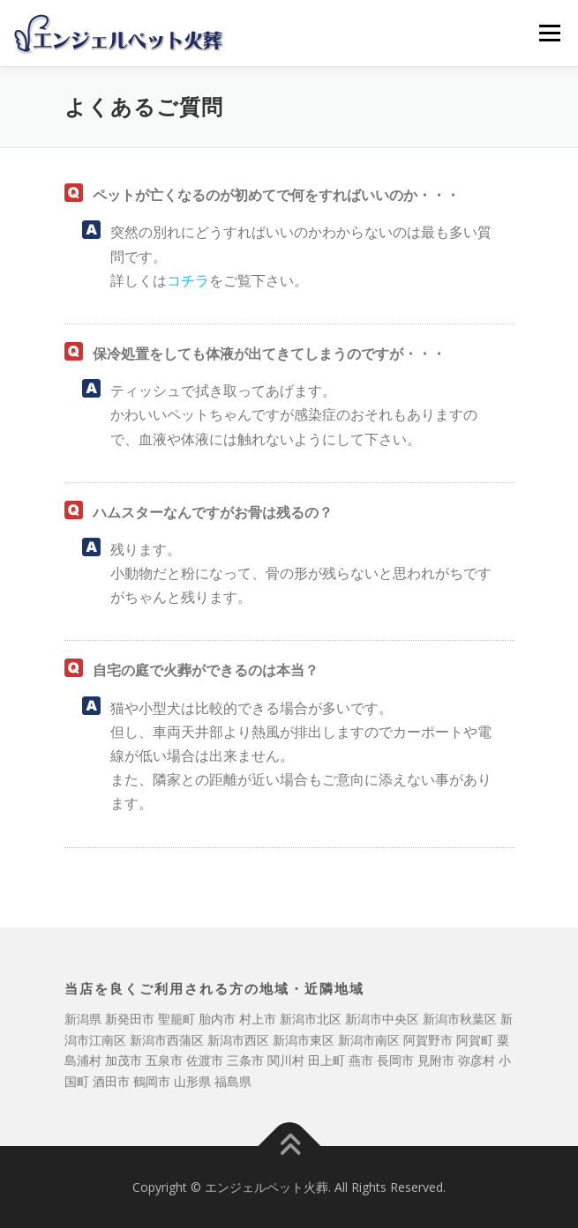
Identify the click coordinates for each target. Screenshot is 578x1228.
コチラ (188, 280)
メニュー (549, 33)
